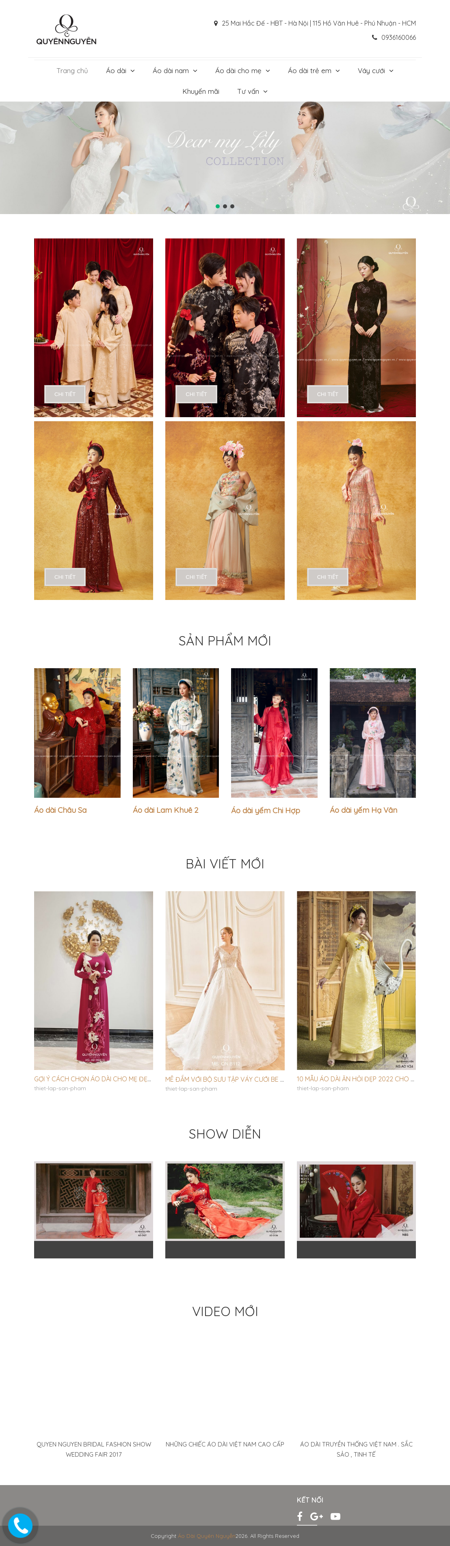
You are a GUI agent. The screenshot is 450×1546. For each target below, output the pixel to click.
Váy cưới (371, 70)
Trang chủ (72, 70)
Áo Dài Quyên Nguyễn (207, 1536)
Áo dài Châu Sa (60, 810)
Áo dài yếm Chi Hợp (265, 810)
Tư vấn (248, 91)
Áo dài (116, 70)
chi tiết (65, 394)
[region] (225, 158)
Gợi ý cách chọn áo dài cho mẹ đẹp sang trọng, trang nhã (132, 1079)
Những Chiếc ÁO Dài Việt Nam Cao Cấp (225, 1444)
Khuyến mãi (200, 91)
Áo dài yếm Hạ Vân (363, 810)
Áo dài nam (171, 70)
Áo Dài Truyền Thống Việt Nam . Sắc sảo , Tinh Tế (356, 1449)
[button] (218, 206)
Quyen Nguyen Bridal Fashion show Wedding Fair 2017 (94, 1449)
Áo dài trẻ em (309, 70)
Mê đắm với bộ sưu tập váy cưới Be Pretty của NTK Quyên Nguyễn (272, 1079)
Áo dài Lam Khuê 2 (165, 810)
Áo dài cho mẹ (238, 70)
